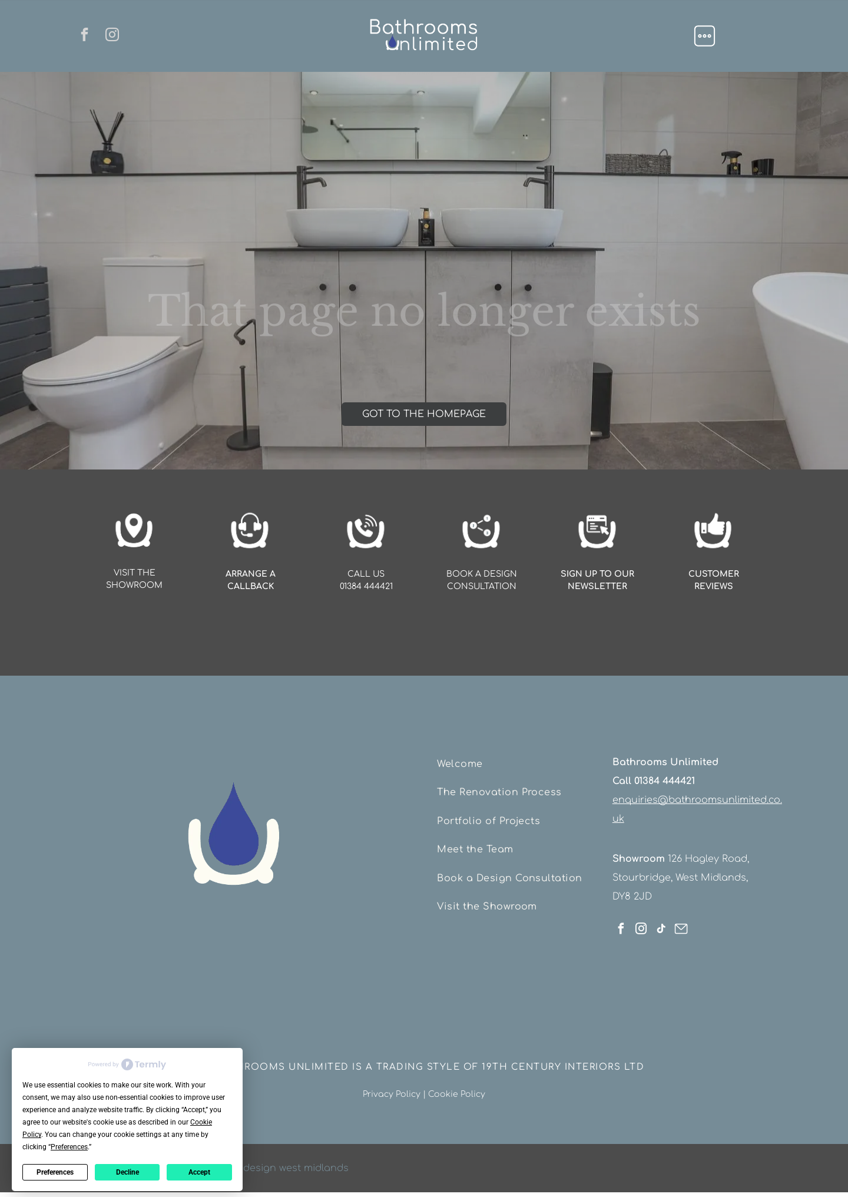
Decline (127, 1166)
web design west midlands (285, 1162)
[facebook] (81, 36)
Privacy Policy (391, 1088)
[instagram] (115, 36)
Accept (199, 1166)
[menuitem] (517, 761)
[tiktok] (661, 924)
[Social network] (681, 924)
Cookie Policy (456, 1088)
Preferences (55, 1166)
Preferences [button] (69, 1141)
